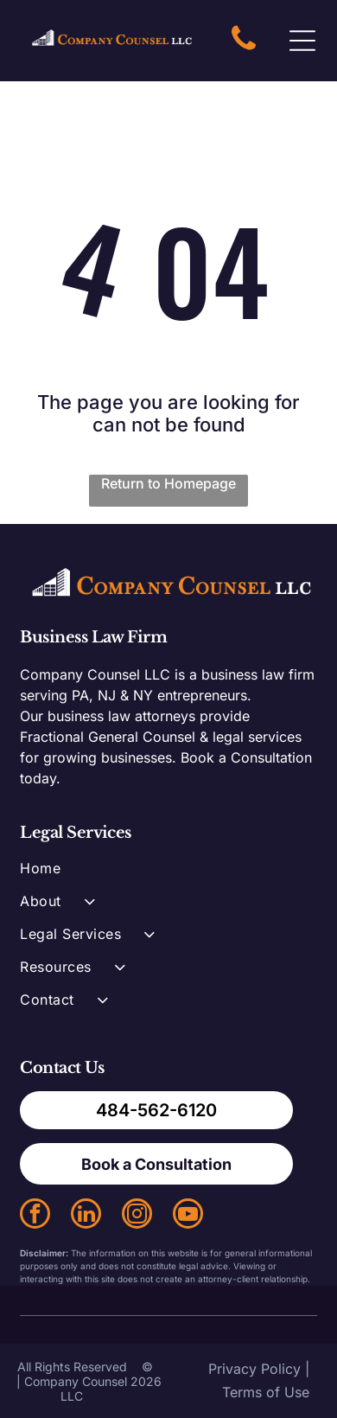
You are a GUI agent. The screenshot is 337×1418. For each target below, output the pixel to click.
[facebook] (35, 1215)
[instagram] (137, 1215)
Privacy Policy (254, 1368)
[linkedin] (86, 1215)
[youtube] (188, 1215)
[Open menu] (302, 41)
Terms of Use (265, 1392)
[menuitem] (168, 875)
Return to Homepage (168, 483)
